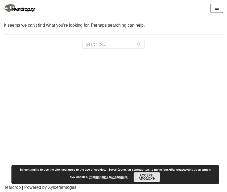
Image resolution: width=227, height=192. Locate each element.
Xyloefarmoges (62, 187)
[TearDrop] (20, 8)
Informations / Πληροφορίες (108, 176)
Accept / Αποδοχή (147, 177)
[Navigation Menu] (217, 8)
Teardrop (12, 187)
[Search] (113, 44)
